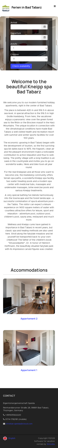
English (12, 438)
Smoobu (51, 444)
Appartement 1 (29, 370)
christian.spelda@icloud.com (19, 424)
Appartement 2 (29, 318)
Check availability (21, 66)
